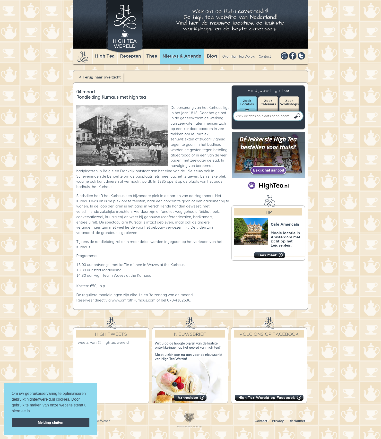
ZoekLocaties (247, 102)
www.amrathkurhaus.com (134, 300)
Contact (265, 56)
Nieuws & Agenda (182, 55)
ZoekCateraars (268, 102)
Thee (151, 55)
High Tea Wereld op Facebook (266, 398)
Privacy (278, 420)
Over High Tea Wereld (238, 56)
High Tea (105, 55)
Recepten (130, 55)
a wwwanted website (189, 426)
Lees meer (267, 255)
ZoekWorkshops (289, 102)
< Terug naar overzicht (100, 77)
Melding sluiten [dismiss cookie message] (50, 422)
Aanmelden (187, 398)
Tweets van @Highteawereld (102, 342)
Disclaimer (296, 420)
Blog (212, 55)
